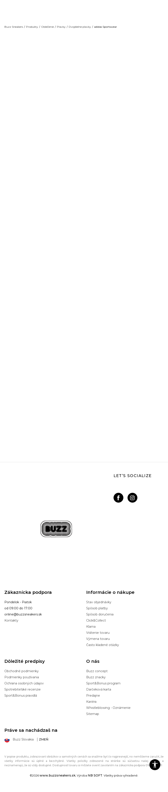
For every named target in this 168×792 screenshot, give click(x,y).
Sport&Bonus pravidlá (20, 700)
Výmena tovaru (98, 643)
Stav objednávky (98, 607)
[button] (154, 764)
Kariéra (91, 706)
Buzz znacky (96, 682)
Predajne (93, 700)
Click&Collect (96, 625)
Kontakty (11, 625)
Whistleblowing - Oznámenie (108, 712)
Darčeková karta (98, 694)
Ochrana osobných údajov (24, 688)
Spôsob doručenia (100, 619)
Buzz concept (97, 676)
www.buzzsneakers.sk (57, 780)
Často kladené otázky (102, 649)
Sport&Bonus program (103, 688)
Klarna (91, 631)
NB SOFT (95, 780)
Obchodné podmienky (21, 676)
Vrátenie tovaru (98, 637)
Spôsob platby (97, 613)
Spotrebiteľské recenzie (22, 694)
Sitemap (92, 718)
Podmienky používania (21, 682)
